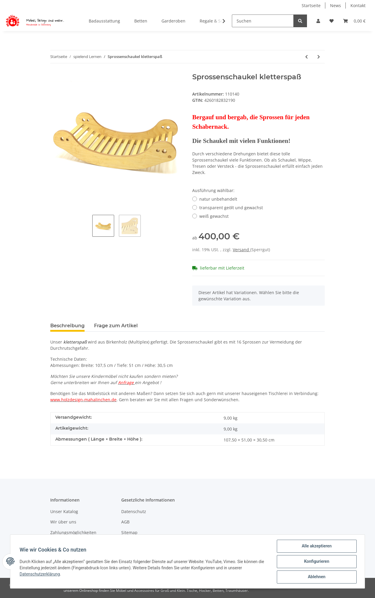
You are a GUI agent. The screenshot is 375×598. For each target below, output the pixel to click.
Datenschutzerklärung (40, 574)
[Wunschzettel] (331, 21)
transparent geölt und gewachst (231, 207)
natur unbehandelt (218, 199)
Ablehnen (316, 577)
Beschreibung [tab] (67, 325)
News (335, 5)
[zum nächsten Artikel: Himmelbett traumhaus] (319, 56)
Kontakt (358, 5)
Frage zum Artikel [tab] (116, 325)
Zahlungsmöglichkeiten (73, 532)
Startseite (311, 5)
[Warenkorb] (354, 21)
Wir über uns (63, 522)
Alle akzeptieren (316, 546)
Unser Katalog (64, 511)
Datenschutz (133, 511)
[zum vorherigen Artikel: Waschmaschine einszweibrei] (306, 56)
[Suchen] (263, 20)
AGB (125, 522)
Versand (241, 249)
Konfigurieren (316, 561)
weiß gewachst (214, 216)
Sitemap (129, 532)
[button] (318, 21)
